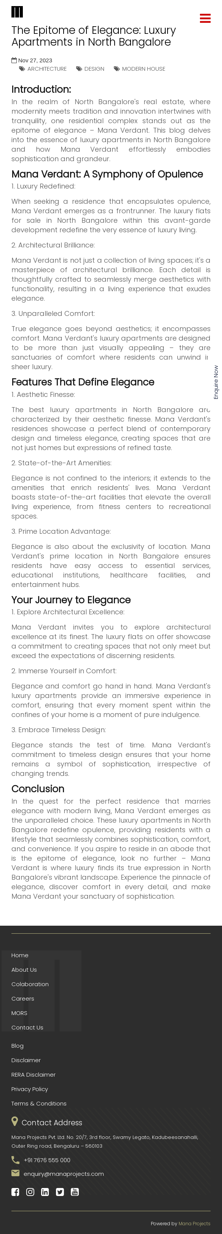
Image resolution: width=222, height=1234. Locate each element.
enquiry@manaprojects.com (64, 1174)
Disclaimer (26, 1060)
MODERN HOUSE (143, 69)
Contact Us (27, 1027)
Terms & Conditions (39, 1103)
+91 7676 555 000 (47, 1160)
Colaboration (30, 984)
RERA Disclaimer (33, 1075)
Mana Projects (195, 1223)
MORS (19, 1013)
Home (20, 955)
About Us (24, 970)
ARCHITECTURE (47, 69)
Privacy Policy (29, 1089)
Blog (17, 1046)
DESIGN (94, 69)
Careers (22, 998)
